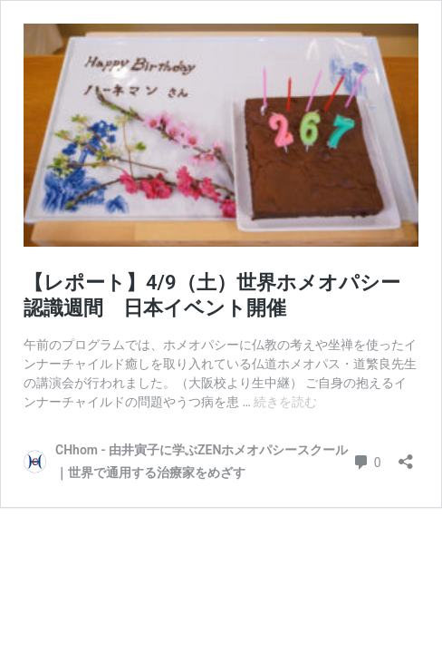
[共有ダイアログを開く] (405, 456)
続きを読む (285, 402)
